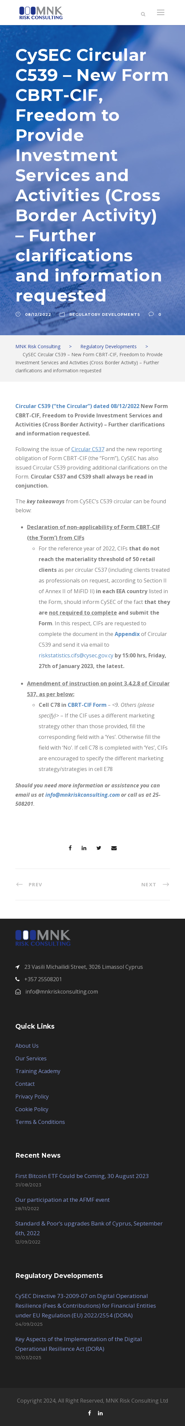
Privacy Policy (32, 1096)
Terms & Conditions (40, 1122)
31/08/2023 (28, 1184)
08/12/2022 (38, 314)
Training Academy (37, 1071)
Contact (25, 1083)
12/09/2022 (28, 1242)
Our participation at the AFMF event (62, 1199)
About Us (27, 1045)
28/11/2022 (27, 1208)
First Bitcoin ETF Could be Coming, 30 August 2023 (82, 1176)
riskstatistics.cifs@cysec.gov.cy (76, 655)
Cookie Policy (31, 1109)
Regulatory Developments (104, 314)
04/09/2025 (29, 1324)
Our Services (31, 1058)
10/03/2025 (28, 1357)
